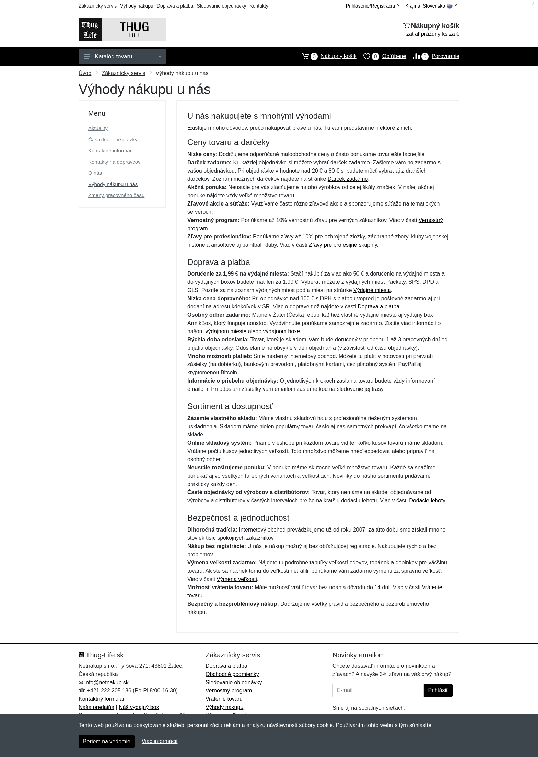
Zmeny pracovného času (116, 195)
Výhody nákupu (136, 6)
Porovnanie (432, 56)
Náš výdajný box (139, 707)
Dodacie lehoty (427, 500)
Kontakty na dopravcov (114, 162)
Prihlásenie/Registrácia (372, 5)
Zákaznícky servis (98, 6)
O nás (95, 173)
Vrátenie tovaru (224, 699)
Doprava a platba (175, 6)
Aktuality (98, 128)
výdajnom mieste (225, 331)
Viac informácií (160, 741)
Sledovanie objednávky (221, 6)
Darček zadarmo (348, 179)
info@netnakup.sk (106, 682)
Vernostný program (229, 691)
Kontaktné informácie (112, 150)
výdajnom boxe (281, 331)
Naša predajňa (96, 707)
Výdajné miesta (372, 290)
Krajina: (431, 6)
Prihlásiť (438, 690)
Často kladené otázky (112, 139)
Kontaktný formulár (102, 699)
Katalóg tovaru (123, 56)
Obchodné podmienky (232, 674)
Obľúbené (381, 56)
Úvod (85, 73)
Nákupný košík (326, 56)
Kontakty (258, 6)
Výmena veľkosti (237, 579)
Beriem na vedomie (106, 741)
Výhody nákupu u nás (113, 184)
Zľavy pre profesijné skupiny (343, 245)
